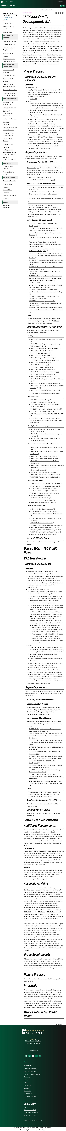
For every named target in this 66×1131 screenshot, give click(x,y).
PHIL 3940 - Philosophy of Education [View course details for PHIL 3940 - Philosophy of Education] (42, 472)
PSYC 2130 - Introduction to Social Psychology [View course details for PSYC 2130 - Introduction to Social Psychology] (45, 409)
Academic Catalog (8, 6)
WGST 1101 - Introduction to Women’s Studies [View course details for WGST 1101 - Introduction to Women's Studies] (44, 532)
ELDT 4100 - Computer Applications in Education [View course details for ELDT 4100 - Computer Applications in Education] (45, 237)
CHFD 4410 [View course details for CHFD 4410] (42, 318)
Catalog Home (7, 23)
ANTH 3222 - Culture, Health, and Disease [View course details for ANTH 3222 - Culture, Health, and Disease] (43, 488)
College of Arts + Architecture (8, 103)
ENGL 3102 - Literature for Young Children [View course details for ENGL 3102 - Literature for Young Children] (43, 456)
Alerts (26, 1107)
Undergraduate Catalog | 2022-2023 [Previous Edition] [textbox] (47, 9)
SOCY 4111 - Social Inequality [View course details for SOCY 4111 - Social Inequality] (39, 353)
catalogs (18, 1127)
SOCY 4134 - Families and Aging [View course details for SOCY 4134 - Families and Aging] (40, 367)
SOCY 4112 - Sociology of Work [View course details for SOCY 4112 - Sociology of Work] (40, 355)
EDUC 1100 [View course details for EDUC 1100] (33, 96)
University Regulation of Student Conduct (10, 94)
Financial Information (10, 90)
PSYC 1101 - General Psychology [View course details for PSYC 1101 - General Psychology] (39, 177)
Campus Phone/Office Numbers (7, 190)
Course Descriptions (9, 44)
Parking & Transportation (32, 1074)
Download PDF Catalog (8, 168)
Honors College (8, 144)
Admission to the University (8, 80)
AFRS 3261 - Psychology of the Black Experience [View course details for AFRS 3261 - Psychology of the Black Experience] (45, 484)
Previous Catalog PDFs (8, 173)
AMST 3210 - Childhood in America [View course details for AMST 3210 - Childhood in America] (41, 509)
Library (26, 1080)
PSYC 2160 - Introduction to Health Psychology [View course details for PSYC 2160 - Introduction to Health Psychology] (45, 525)
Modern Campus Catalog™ (36, 1130)
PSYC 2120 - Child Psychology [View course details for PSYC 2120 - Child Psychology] (40, 400)
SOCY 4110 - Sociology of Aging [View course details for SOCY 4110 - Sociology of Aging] (40, 351)
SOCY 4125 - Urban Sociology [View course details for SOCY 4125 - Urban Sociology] (39, 362)
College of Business (9, 108)
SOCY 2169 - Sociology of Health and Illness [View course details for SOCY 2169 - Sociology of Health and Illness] (44, 348)
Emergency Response (31, 1113)
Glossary (6, 199)
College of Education (9, 119)
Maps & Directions (30, 1071)
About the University (9, 75)
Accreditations (8, 53)
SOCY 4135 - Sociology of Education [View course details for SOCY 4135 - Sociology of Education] (41, 369)
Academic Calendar (9, 181)
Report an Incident (30, 1110)
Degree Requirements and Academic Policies (9, 59)
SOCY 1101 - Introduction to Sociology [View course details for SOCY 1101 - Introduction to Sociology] (41, 180)
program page (28, 981)
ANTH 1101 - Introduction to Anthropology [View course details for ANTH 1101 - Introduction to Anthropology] (43, 511)
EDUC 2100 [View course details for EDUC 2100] (42, 96)
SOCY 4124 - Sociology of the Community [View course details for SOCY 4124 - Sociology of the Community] (43, 360)
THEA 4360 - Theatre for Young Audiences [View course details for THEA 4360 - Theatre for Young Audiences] (44, 475)
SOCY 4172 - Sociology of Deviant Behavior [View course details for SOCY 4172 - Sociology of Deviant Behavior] (44, 383)
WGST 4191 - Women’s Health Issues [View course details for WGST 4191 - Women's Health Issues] (42, 502)
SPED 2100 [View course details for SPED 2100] (33, 99)
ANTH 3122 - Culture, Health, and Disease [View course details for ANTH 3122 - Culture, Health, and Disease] (43, 486)
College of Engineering (7, 123)
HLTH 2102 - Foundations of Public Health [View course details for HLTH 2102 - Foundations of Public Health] (43, 493)
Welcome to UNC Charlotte (8, 71)
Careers (26, 1088)
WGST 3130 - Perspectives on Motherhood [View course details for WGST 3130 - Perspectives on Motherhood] (44, 477)
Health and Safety (30, 1115)
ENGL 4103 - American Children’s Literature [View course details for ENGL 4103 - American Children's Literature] (44, 458)
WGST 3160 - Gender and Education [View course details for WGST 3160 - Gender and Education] (42, 534)
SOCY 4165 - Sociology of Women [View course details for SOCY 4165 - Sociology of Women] (41, 376)
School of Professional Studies (9, 159)
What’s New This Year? (8, 28)
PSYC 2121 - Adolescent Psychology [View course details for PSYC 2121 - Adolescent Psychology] (41, 402)
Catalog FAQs (7, 32)
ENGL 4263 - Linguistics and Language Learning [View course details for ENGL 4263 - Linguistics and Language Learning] (46, 465)
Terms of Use (28, 1093)
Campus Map (7, 184)
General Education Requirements (9, 49)
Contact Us (27, 1091)
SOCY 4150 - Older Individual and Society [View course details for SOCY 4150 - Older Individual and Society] (43, 372)
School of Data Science (7, 140)
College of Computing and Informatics (8, 113)
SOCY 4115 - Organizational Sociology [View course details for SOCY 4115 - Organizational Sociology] (42, 358)
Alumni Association (30, 1069)
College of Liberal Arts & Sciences (8, 134)
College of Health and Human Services (10, 129)
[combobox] (49, 10)
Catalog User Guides (9, 195)
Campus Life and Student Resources (9, 85)
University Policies (30, 1096)
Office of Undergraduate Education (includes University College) (9, 151)
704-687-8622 (33, 1050)
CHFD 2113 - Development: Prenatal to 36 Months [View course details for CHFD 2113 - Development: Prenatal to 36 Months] (44, 228)
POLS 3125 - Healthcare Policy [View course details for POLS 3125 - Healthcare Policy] (40, 498)
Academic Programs (9, 41)
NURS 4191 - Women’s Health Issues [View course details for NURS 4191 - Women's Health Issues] (41, 500)
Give (25, 1082)
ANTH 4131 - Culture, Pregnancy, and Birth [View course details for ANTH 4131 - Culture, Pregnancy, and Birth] (43, 491)
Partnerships (28, 1085)
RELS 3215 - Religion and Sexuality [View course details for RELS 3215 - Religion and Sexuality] (41, 523)
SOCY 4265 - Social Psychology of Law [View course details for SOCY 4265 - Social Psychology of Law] (42, 390)
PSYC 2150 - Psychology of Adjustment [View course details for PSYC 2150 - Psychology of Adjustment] (42, 411)
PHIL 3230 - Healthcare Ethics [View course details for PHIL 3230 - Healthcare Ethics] (40, 495)
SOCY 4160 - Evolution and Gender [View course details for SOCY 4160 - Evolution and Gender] (41, 374)
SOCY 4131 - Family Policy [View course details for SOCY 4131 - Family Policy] (38, 365)
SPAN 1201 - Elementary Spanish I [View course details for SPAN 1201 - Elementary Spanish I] (41, 527)
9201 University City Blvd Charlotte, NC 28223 (33, 1042)
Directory (27, 1077)
